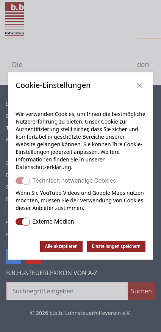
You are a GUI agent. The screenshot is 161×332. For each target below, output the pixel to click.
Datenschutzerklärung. (44, 167)
